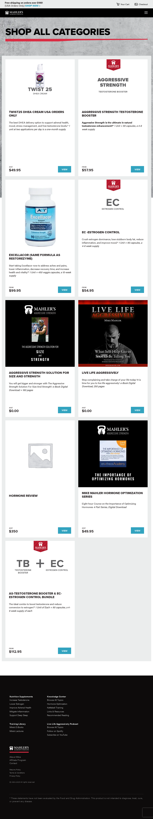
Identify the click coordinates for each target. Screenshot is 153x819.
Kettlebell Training (55, 707)
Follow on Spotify (55, 731)
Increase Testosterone (19, 700)
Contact (13, 763)
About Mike (15, 756)
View (64, 169)
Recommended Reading (58, 715)
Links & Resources (55, 711)
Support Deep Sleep (19, 715)
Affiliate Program (18, 759)
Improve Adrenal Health (20, 707)
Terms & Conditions (17, 773)
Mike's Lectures (16, 731)
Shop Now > (32, 5)
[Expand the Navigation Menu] (146, 12)
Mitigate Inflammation (19, 711)
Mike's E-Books (16, 727)
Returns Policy (15, 769)
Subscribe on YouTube (57, 734)
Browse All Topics (55, 700)
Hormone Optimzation (57, 703)
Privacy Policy (15, 776)
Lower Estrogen (17, 703)
